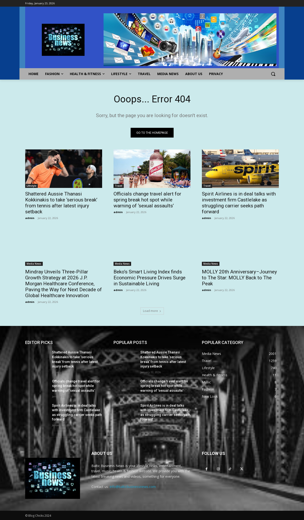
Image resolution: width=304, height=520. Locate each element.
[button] (273, 74)
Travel (118, 185)
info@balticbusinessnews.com (133, 486)
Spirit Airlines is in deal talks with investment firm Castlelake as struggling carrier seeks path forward (239, 203)
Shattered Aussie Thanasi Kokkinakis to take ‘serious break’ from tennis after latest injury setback (61, 203)
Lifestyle (31, 185)
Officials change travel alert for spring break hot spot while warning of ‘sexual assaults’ (147, 200)
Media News (34, 263)
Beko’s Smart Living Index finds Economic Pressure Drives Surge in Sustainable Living (149, 277)
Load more (152, 311)
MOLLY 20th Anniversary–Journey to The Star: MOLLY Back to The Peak (239, 277)
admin (29, 218)
